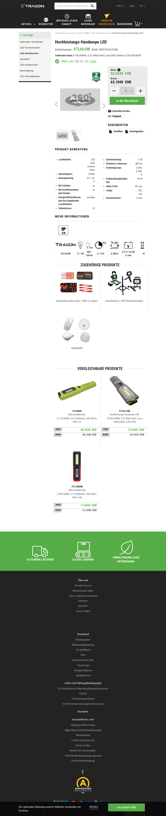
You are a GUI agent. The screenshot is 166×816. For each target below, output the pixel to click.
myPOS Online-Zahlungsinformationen (83, 704)
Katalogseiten (134, 131)
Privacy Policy (83, 745)
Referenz (83, 601)
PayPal (83, 693)
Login (132, 6)
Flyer (83, 655)
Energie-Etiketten (83, 670)
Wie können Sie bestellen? (83, 750)
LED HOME (83, 33)
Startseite (60, 33)
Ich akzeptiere (126, 807)
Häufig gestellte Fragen (83, 725)
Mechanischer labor (83, 590)
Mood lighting (26, 70)
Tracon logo (83, 665)
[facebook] (82, 772)
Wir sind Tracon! (83, 585)
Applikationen (83, 675)
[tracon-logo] (32, 6)
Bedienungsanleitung (83, 644)
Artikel (26, 24)
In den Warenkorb (127, 100)
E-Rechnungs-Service (83, 698)
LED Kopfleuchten (29, 65)
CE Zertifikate (83, 649)
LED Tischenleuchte (30, 47)
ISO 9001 (83, 606)
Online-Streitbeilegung (83, 760)
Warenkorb (124, 24)
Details (93, 806)
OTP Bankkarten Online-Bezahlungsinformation (83, 688)
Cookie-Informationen (83, 740)
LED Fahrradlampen (30, 76)
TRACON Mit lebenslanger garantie (83, 755)
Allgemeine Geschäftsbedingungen (83, 730)
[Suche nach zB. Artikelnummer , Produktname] (75, 6)
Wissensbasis (83, 735)
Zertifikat (116, 131)
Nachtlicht (25, 59)
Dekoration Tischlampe (31, 42)
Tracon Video (83, 611)
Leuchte (72, 33)
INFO (119, 6)
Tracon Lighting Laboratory (83, 596)
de (141, 6)
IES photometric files (83, 660)
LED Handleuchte (29, 53)
